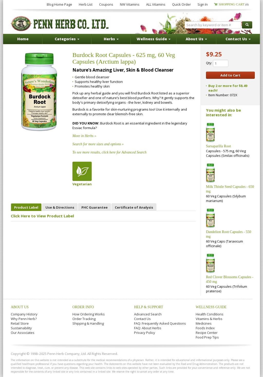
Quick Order (181, 4)
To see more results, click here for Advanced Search (109, 152)
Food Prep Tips (207, 337)
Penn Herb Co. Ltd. (60, 23)
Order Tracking (84, 318)
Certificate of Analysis (134, 207)
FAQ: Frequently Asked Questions (160, 323)
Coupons (106, 4)
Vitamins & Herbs (209, 318)
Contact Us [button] (238, 38)
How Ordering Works (88, 314)
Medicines (204, 323)
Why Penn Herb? (24, 318)
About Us (20, 307)
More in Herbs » (84, 136)
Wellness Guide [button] (154, 38)
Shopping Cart (234, 4)
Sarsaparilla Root (218, 146)
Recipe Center (207, 332)
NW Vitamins (129, 4)
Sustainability (21, 328)
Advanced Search (148, 314)
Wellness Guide (211, 307)
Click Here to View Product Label (42, 215)
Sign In (203, 4)
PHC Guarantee (94, 207)
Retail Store (20, 323)
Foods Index (205, 328)
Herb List (85, 4)
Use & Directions (59, 207)
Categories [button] (67, 38)
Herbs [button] (111, 38)
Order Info (83, 307)
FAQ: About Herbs (147, 328)
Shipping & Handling (88, 323)
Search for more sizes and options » (98, 144)
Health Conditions (209, 314)
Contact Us (142, 318)
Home (23, 38)
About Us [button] (196, 38)
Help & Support (148, 307)
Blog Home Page (59, 4)
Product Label (26, 207)
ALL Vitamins (155, 4)
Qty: (217, 63)
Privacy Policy (144, 332)
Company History (24, 314)
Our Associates (22, 332)
